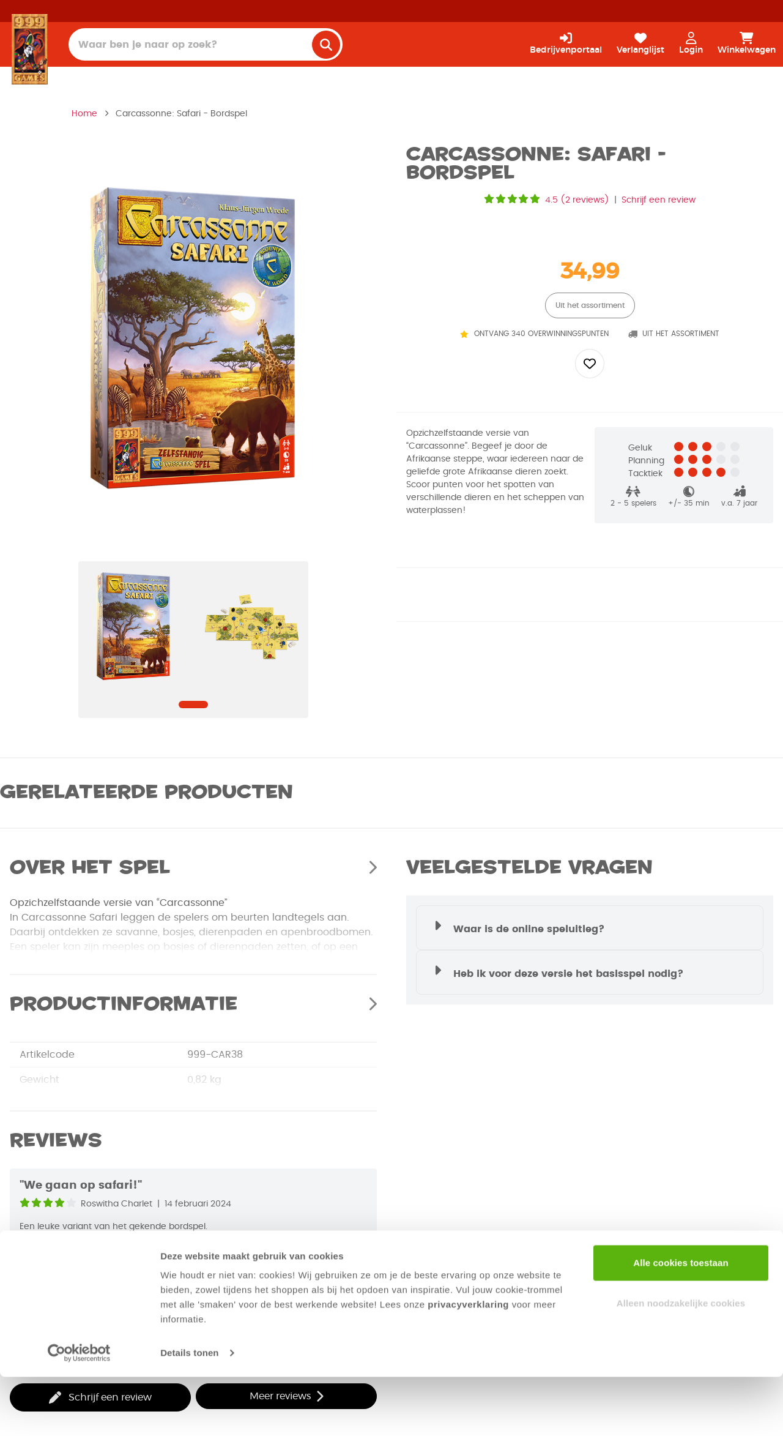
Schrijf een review (659, 200)
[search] (326, 45)
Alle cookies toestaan (681, 1322)
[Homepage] (30, 49)
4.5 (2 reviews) (577, 200)
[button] (589, 927)
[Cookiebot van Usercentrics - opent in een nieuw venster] (79, 1412)
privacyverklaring (468, 1363)
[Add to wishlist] (589, 363)
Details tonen (189, 1412)
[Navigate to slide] (193, 704)
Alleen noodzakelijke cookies (681, 1361)
